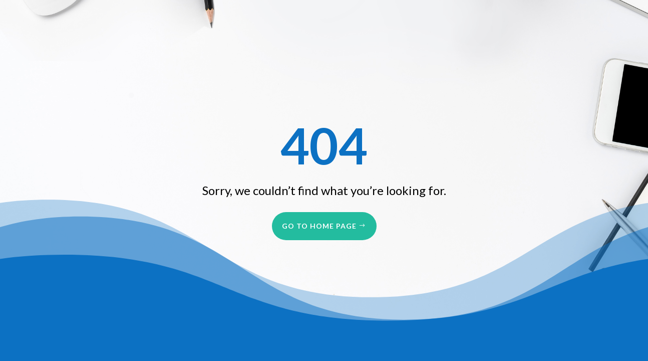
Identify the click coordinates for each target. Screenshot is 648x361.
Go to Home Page (319, 226)
